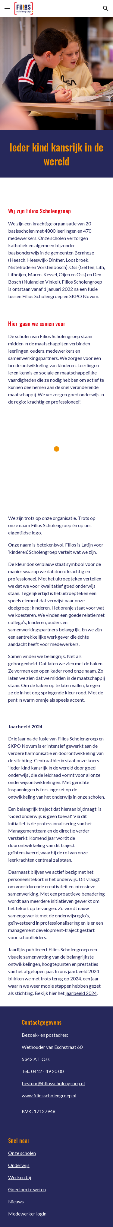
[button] (7, 8)
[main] (57, 154)
